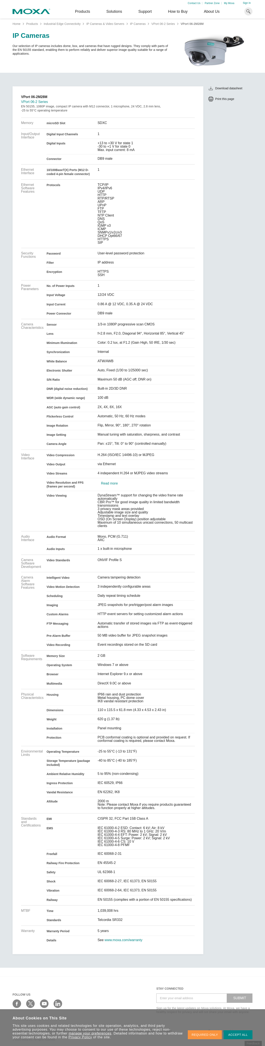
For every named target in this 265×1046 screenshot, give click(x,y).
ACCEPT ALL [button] (238, 1034)
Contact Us (194, 3)
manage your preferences (90, 1033)
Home (16, 24)
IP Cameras (138, 24)
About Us (211, 11)
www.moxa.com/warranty (123, 940)
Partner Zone (212, 3)
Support (145, 11)
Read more (109, 483)
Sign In (247, 3)
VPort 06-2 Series (163, 24)
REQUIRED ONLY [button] (205, 1034)
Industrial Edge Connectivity (62, 24)
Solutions (114, 11)
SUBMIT (239, 998)
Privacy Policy (80, 1037)
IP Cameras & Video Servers (105, 24)
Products (32, 24)
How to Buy (178, 11)
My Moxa (229, 3)
